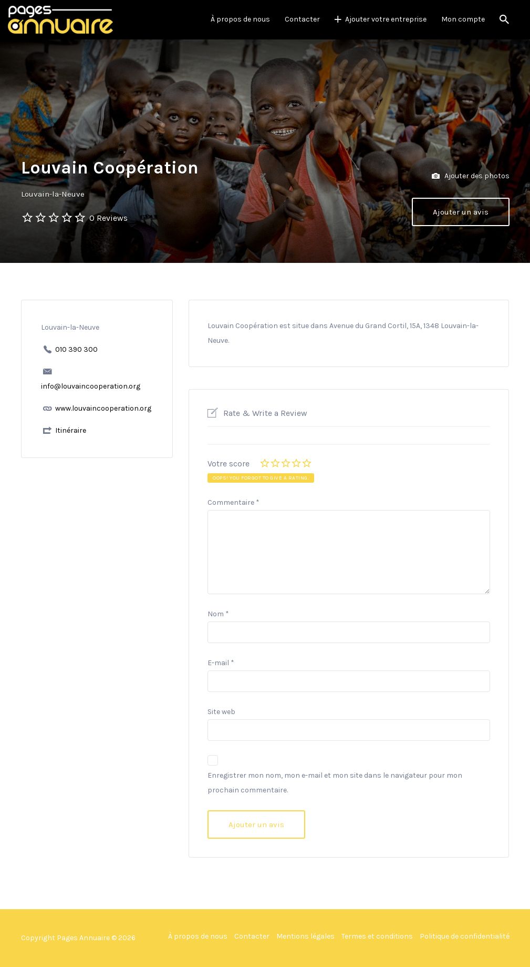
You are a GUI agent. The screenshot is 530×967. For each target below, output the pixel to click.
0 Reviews (108, 218)
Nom (218, 613)
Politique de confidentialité (465, 936)
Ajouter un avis (461, 212)
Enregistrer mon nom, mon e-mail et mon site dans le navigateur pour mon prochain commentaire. (334, 783)
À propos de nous (240, 19)
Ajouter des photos (471, 176)
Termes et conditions (377, 936)
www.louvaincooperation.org (103, 408)
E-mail (220, 662)
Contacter (302, 19)
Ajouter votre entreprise (386, 19)
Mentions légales (305, 936)
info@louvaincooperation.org (90, 386)
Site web (221, 711)
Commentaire (233, 502)
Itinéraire (70, 430)
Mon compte (463, 19)
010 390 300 (76, 349)
